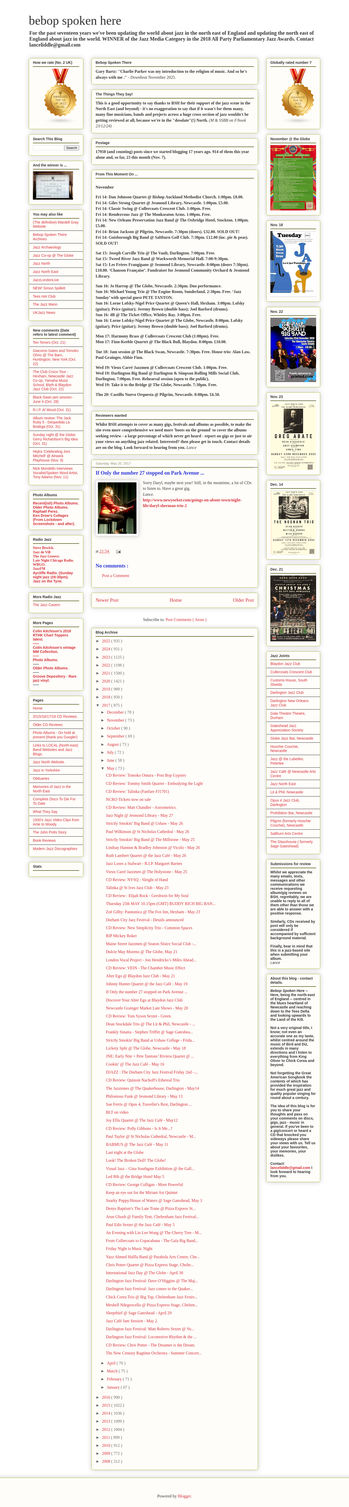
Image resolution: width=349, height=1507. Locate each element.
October (114, 728)
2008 (106, 1461)
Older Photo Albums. (51, 507)
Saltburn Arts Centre (286, 833)
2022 (106, 665)
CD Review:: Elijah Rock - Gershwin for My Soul (147, 895)
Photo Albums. (45, 660)
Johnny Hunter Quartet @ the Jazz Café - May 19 (146, 984)
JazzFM (39, 569)
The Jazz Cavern (46, 605)
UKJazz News (44, 313)
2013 (106, 1421)
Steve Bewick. (43, 548)
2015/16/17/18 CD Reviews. (55, 716)
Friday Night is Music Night (129, 1248)
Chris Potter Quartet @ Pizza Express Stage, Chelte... (150, 1265)
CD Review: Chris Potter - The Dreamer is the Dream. (150, 1345)
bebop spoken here (75, 20)
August (113, 744)
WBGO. (39, 564)
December (116, 712)
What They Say (45, 812)
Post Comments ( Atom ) (186, 619)
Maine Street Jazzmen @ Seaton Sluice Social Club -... (151, 944)
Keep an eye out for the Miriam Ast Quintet (142, 1192)
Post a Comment (115, 575)
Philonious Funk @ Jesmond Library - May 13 (144, 1096)
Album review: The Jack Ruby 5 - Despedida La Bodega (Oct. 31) (52, 422)
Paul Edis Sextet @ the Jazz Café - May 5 (140, 1224)
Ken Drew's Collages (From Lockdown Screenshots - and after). (54, 519)
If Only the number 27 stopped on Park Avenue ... (147, 992)
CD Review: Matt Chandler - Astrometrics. (141, 807)
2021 (106, 673)
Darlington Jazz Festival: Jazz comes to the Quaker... (149, 1289)
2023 (106, 657)
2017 (106, 705)
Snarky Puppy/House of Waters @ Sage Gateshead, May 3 (154, 1200)
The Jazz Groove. (46, 556)
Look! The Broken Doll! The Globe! (136, 1160)
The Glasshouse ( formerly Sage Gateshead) (291, 844)
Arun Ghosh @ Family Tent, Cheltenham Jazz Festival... (152, 1217)
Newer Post (107, 600)
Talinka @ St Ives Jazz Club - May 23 (137, 887)
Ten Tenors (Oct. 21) (49, 342)
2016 (106, 1397)
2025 (106, 641)
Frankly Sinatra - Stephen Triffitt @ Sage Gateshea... (149, 1032)
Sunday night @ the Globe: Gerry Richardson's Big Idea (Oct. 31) (55, 439)
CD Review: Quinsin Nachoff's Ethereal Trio (143, 1080)
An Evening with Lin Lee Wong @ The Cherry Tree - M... (154, 1232)
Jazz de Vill (41, 552)
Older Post (243, 600)
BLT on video (117, 1112)
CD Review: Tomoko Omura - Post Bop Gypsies (146, 775)
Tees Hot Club (44, 296)
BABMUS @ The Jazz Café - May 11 (137, 1144)
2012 (106, 1429)
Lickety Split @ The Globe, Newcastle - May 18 (146, 1048)
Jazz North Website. (49, 762)
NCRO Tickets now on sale (128, 799)
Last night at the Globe (125, 1152)
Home (176, 600)
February (115, 1379)
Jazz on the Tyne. (47, 581)
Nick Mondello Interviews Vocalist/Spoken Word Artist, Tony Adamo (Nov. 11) (55, 472)
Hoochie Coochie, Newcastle (284, 748)
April (112, 1363)
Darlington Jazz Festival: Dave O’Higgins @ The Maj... (152, 1281)
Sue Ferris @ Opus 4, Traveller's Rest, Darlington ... (149, 1104)
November (116, 720)
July (111, 752)
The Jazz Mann (45, 304)
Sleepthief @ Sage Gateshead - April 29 (139, 1313)
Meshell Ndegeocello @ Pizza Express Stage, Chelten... (152, 1305)
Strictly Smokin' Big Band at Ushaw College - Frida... (150, 1040)
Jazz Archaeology (47, 247)
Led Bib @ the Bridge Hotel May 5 (135, 1176)
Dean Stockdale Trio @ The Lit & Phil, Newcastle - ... (150, 1024)
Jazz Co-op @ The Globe (53, 255)
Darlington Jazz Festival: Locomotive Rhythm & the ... (151, 1337)
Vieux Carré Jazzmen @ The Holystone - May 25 (146, 872)
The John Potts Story (50, 832)
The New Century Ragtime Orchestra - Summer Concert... (154, 1353)
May (111, 768)
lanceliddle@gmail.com (290, 1168)
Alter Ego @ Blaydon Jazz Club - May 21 (140, 976)
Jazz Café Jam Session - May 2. (132, 1321)
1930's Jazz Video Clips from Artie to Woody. (56, 822)
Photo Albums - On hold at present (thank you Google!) (55, 735)
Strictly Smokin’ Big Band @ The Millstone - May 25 (150, 839)
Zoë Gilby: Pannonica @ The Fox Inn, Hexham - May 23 (153, 912)
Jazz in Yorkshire (46, 770)
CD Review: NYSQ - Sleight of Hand (137, 879)
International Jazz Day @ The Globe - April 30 (144, 1273)
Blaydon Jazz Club (285, 664)
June (111, 760)
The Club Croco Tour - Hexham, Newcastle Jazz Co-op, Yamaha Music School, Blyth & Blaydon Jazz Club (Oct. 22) (53, 380)
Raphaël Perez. (46, 511)
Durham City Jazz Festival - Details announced (144, 920)
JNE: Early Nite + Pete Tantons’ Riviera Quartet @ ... (150, 1056)
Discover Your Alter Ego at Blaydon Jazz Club (144, 1000)
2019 (106, 689)
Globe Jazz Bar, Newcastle (291, 738)
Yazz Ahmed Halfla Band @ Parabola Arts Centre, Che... (153, 1257)
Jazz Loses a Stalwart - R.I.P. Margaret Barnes (144, 863)
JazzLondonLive (46, 280)
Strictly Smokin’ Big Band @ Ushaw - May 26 (144, 823)
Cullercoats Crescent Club (291, 672)
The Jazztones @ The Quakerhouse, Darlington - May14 (152, 1088)
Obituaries (41, 778)
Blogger (184, 1496)
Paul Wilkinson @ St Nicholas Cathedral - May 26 (147, 831)
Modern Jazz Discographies (55, 849)
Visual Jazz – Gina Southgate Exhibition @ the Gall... (150, 1168)
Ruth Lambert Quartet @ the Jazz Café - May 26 (146, 855)
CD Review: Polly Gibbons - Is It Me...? (139, 1128)
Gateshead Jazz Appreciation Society (286, 728)
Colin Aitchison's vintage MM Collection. (54, 649)
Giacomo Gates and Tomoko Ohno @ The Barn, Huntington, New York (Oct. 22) (55, 357)
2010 (106, 1445)
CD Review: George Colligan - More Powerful (144, 1184)
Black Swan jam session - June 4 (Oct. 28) (53, 399)
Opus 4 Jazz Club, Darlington (285, 802)
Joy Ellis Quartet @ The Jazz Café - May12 (142, 1120)
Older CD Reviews (47, 725)
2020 (106, 681)
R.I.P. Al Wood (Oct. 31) (52, 410)
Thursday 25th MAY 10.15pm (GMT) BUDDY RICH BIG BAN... (161, 903)
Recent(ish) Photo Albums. (56, 503)
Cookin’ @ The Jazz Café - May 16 (135, 1064)
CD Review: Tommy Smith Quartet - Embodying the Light (154, 783)
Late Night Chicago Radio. (53, 560)
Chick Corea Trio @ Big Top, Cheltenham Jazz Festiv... (151, 1297)
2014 (106, 1413)
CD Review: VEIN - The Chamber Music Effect (145, 968)
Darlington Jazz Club (287, 692)
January (114, 1387)
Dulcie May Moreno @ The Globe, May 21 (141, 952)
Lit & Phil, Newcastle (286, 792)
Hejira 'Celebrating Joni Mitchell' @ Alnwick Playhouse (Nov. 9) (51, 455)
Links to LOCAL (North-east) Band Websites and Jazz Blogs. (55, 749)
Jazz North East (45, 272)
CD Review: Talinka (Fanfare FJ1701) (137, 791)
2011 (106, 1437)
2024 (106, 649)
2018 (106, 697)
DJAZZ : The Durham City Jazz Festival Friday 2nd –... (152, 1072)
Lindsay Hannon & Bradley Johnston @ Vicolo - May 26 (153, 847)
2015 (106, 1405)
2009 (106, 1453)
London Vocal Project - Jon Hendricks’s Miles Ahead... (151, 960)
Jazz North (41, 263)
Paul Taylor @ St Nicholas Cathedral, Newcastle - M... (151, 1136)
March (113, 1371)
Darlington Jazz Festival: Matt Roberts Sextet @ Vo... (150, 1329)
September (116, 736)
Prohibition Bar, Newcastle (291, 813)
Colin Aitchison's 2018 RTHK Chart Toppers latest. (52, 635)
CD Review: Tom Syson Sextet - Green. (139, 1016)
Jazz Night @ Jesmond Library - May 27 (139, 815)
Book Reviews (44, 840)
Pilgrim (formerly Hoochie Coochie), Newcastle (290, 823)
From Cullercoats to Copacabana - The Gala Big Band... (152, 1240)
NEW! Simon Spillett (49, 288)
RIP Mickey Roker (121, 936)
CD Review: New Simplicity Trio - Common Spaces (149, 928)
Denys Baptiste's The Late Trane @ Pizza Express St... (151, 1208)
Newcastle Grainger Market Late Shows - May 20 (147, 1008)
